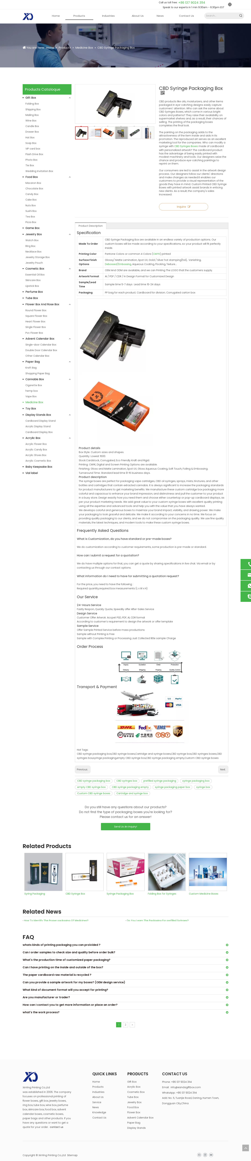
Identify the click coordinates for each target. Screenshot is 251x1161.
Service (96, 1097)
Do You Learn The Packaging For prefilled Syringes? (158, 915)
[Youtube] (211, 1150)
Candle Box (32, 126)
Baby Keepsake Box (38, 467)
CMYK (156, 249)
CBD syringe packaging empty (130, 782)
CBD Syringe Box (75, 889)
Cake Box (31, 199)
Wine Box (30, 120)
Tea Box (30, 216)
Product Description (91, 221)
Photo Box (31, 160)
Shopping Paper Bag (37, 373)
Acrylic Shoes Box (35, 455)
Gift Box (30, 98)
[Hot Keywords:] (241, 16)
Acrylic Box (32, 438)
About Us (98, 1092)
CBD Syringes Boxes (186, 141)
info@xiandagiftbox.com (186, 1082)
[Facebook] (199, 1150)
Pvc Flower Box (34, 333)
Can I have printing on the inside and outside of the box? (63, 962)
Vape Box (31, 396)
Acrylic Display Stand (38, 426)
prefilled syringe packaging (159, 776)
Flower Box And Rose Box (42, 304)
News (95, 1102)
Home (96, 1077)
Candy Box (31, 194)
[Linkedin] (205, 1150)
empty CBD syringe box (91, 782)
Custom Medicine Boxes (203, 889)
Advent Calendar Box (39, 339)
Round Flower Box (35, 310)
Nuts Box (30, 205)
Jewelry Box (33, 234)
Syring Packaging (34, 889)
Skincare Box (33, 280)
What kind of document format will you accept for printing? (65, 985)
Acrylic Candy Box (36, 449)
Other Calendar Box (37, 356)
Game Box (32, 228)
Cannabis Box (34, 379)
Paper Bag (32, 362)
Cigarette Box (33, 385)
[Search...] (221, 16)
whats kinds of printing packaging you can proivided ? (61, 940)
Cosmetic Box (34, 269)
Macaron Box (33, 183)
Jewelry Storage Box (37, 257)
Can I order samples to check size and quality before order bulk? (69, 947)
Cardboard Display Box (39, 432)
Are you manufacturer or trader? (46, 992)
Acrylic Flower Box (36, 444)
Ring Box (30, 246)
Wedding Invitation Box (39, 171)
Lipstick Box (32, 286)
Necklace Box (33, 251)
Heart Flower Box (35, 321)
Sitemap (72, 1150)
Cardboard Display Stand (40, 421)
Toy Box (30, 409)
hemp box (31, 391)
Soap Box (30, 143)
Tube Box (31, 298)
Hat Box (30, 137)
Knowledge (99, 1107)
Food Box (31, 177)
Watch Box (32, 240)
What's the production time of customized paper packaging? (66, 955)
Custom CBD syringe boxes (93, 788)
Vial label (31, 473)
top (245, 1148)
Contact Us (99, 1112)
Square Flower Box (36, 316)
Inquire (182, 202)
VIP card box (32, 148)
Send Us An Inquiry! (125, 821)
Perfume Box (34, 292)
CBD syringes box (126, 776)
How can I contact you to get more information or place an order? (70, 1000)
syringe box (203, 782)
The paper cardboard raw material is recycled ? (57, 970)
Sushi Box (31, 211)
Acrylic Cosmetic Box (38, 460)
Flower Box (133, 1107)
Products (98, 1082)
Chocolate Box (34, 188)
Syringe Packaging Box (120, 889)
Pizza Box (30, 222)
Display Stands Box (38, 415)
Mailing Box (32, 115)
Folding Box (32, 103)
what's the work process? (41, 1007)
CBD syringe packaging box (93, 776)
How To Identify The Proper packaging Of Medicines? (56, 915)
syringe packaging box (196, 776)
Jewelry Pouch (34, 263)
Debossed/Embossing (118, 259)
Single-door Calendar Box (40, 344)
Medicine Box (34, 402)
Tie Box (29, 165)
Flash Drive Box (34, 154)
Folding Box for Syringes (162, 889)
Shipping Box (33, 109)
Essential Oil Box (35, 274)
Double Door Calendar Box (41, 350)
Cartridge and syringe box (132, 788)
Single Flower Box (35, 327)
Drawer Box (32, 131)
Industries (98, 1087)
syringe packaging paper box (172, 782)
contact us (56, 1122)
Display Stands (136, 1123)
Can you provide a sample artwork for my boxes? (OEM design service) (74, 977)
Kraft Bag (31, 367)
